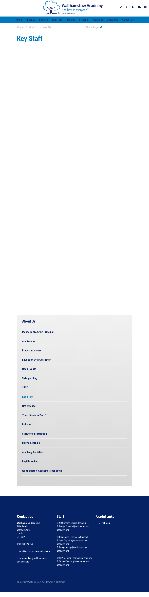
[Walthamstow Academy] (73, 7)
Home (19, 19)
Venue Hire (112, 19)
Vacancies (97, 19)
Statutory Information (34, 433)
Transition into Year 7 (34, 415)
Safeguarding (29, 378)
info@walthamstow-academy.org (34, 551)
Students (83, 19)
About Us (30, 19)
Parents (71, 19)
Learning (43, 19)
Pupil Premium (30, 461)
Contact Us (128, 19)
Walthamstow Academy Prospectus (42, 470)
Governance (29, 406)
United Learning (31, 443)
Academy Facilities (32, 452)
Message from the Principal (38, 332)
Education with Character (36, 359)
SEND (25, 387)
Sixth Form (57, 19)
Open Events (29, 369)
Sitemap (61, 582)
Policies (26, 424)
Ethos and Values (31, 350)
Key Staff (27, 396)
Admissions (28, 341)
